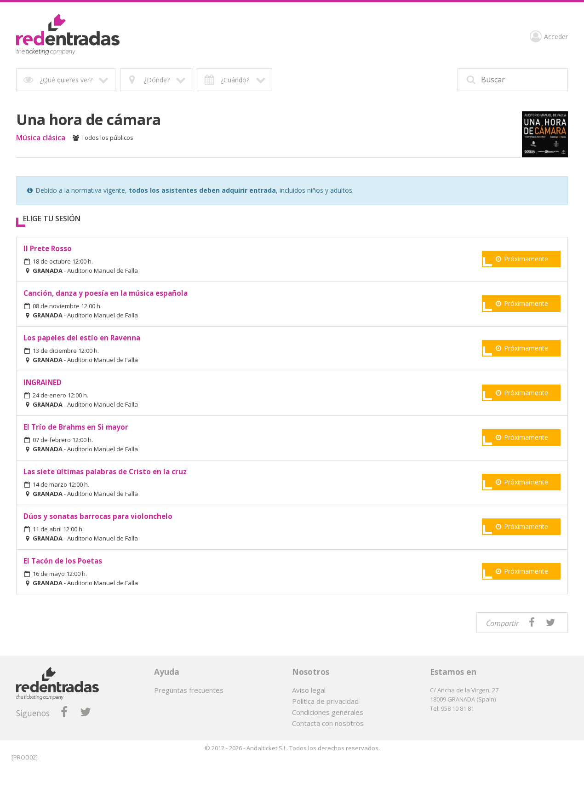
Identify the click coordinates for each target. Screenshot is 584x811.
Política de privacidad (325, 701)
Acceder (549, 37)
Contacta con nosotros (328, 723)
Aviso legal (309, 690)
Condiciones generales (327, 712)
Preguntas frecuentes (188, 690)
